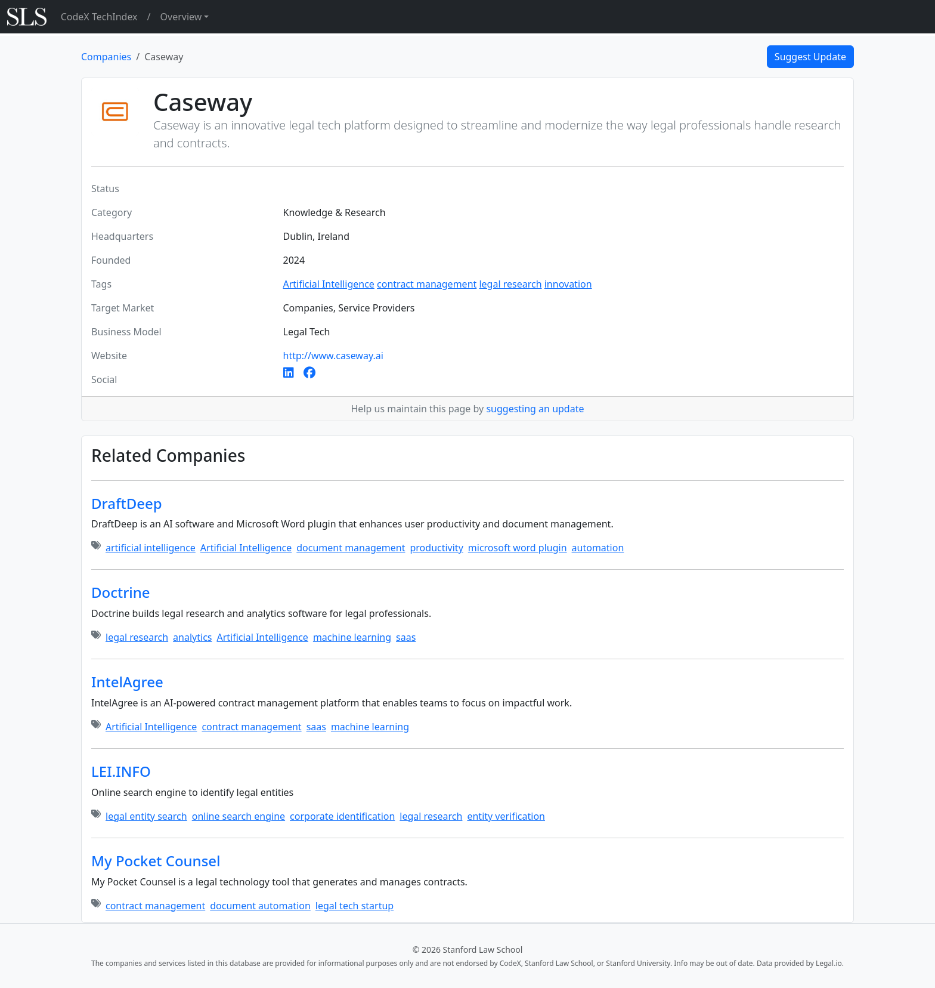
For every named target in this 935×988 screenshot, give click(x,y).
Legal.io (829, 963)
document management (350, 547)
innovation (568, 284)
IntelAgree (127, 681)
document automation (260, 905)
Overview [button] (181, 16)
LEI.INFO (121, 771)
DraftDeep (126, 503)
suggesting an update (535, 408)
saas (406, 637)
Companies (106, 56)
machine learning (352, 637)
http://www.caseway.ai (333, 355)
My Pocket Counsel (156, 860)
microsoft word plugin (517, 547)
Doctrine (120, 592)
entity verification (506, 816)
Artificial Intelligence (328, 284)
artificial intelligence (151, 547)
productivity (436, 547)
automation (598, 547)
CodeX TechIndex (99, 16)
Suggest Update (810, 56)
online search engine (238, 816)
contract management (426, 284)
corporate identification (342, 816)
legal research (510, 284)
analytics (192, 637)
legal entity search (146, 816)
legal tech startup (354, 905)
